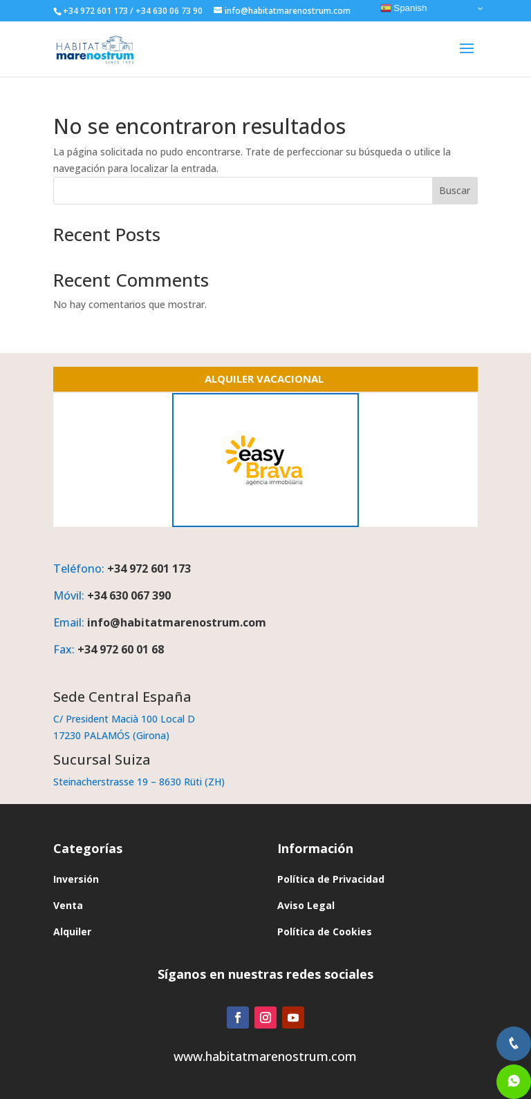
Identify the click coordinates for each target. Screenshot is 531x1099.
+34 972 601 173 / (98, 11)
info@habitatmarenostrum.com (176, 622)
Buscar (454, 190)
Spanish (403, 8)
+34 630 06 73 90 (169, 11)
